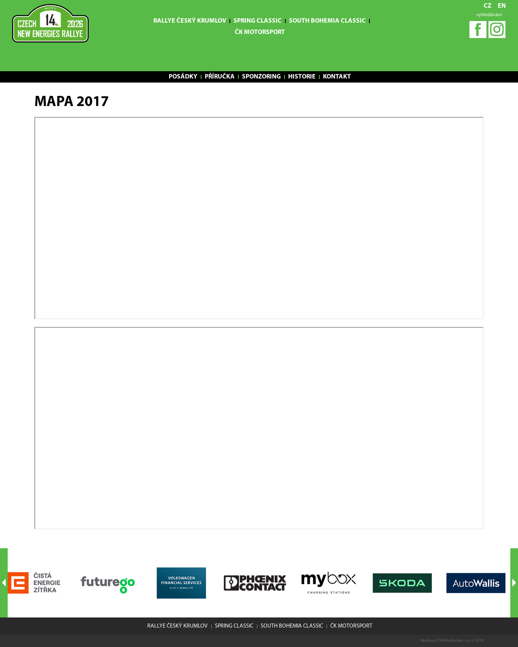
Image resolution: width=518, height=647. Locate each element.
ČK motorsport (260, 32)
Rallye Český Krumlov (189, 21)
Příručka (220, 77)
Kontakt (337, 77)
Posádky (183, 77)
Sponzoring (261, 77)
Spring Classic (258, 21)
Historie (302, 77)
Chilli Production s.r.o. (453, 641)
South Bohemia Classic (327, 21)
